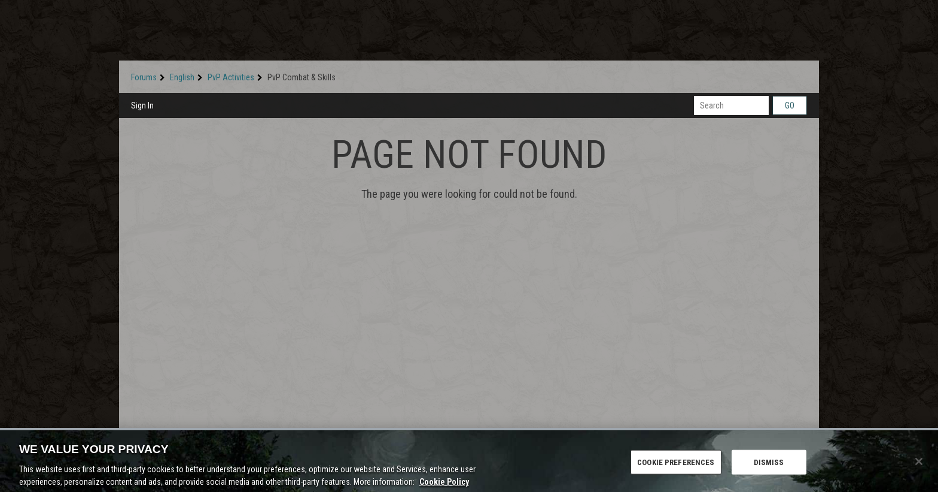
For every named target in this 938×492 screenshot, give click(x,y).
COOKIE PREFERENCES (675, 465)
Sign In (142, 105)
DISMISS (769, 465)
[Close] (919, 465)
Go (789, 105)
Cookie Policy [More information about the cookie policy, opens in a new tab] (444, 485)
